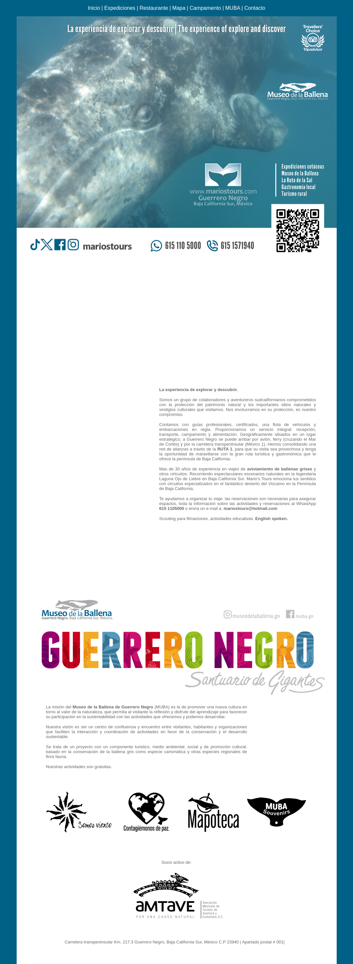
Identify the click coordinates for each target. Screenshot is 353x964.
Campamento (205, 8)
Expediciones (119, 8)
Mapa (178, 8)
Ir (287, 942)
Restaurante (153, 8)
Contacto (254, 8)
